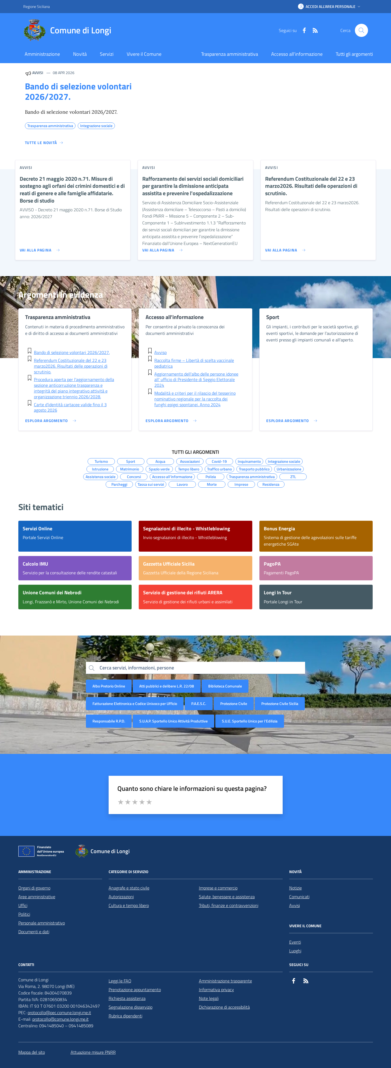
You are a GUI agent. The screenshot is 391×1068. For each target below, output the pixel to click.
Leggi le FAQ (120, 981)
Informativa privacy (216, 989)
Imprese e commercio (218, 888)
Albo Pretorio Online (108, 686)
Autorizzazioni (121, 896)
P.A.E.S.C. (198, 703)
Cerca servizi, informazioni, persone (137, 667)
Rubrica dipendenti (125, 1016)
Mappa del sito (31, 1052)
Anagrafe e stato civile (129, 888)
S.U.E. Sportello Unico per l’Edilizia (249, 721)
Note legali (209, 998)
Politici (24, 914)
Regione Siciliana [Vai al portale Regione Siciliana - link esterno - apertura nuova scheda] (36, 6)
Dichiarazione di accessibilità (224, 1007)
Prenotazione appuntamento (135, 989)
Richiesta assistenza (127, 998)
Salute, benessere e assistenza (227, 896)
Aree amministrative (36, 896)
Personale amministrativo (41, 923)
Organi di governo (34, 888)
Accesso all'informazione (297, 54)
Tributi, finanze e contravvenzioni (228, 905)
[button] (329, 6)
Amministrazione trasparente (225, 981)
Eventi (295, 942)
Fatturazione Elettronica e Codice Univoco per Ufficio (134, 703)
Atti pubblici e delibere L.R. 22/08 (166, 686)
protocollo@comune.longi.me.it (60, 1019)
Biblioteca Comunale (225, 686)
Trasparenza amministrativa (229, 54)
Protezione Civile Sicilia (279, 703)
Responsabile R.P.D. (108, 721)
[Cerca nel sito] (361, 30)
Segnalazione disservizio (130, 1007)
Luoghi (295, 950)
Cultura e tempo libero (129, 905)
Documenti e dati (33, 931)
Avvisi (294, 905)
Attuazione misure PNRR (93, 1052)
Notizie (295, 888)
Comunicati (299, 896)
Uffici (22, 905)
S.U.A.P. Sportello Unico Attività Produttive (173, 721)
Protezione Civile (233, 703)
